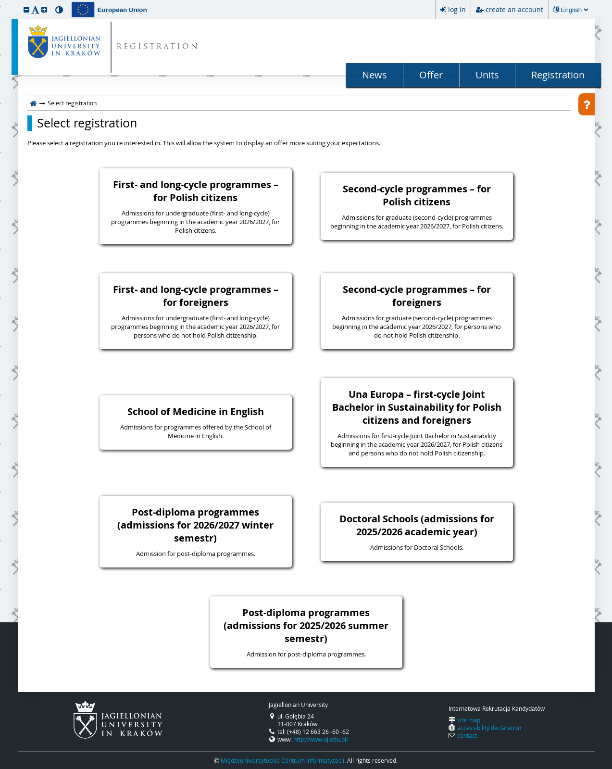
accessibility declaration (489, 727)
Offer (431, 74)
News (374, 74)
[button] (26, 9)
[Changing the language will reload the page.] (574, 10)
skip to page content (2, 2)
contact (467, 735)
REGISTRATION (158, 47)
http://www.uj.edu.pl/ (320, 739)
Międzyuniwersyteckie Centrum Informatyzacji (282, 760)
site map (468, 720)
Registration (558, 74)
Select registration (87, 123)
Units (487, 74)
